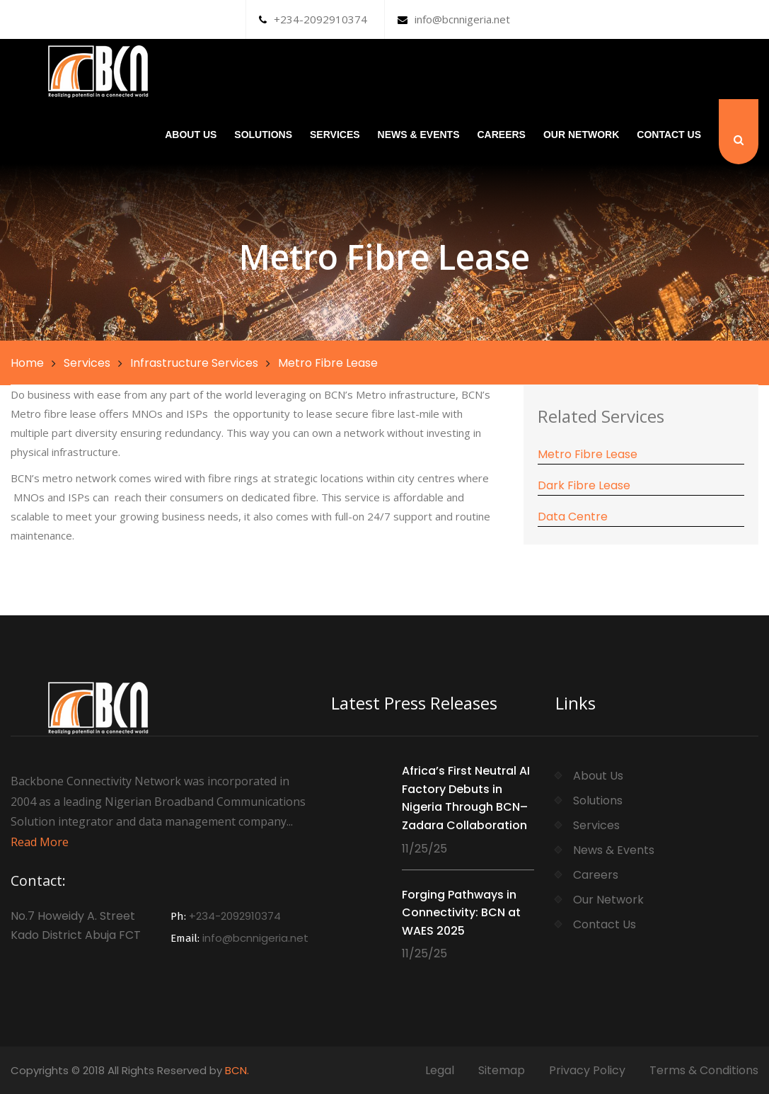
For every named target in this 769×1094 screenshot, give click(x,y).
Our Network (581, 134)
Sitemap (501, 1070)
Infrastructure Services (194, 363)
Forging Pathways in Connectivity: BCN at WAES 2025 (461, 913)
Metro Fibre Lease (587, 454)
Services (335, 134)
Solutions (263, 134)
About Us (190, 134)
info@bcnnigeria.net (454, 19)
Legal (439, 1070)
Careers (501, 134)
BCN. (237, 1070)
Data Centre (573, 516)
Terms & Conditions (703, 1070)
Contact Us (669, 134)
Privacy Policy (587, 1070)
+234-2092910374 (313, 19)
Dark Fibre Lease (584, 485)
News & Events (419, 134)
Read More (40, 842)
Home (27, 363)
